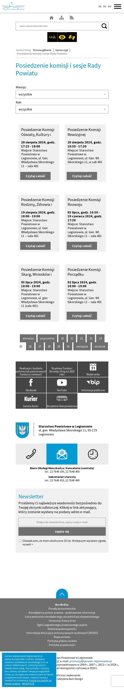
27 (41, 346)
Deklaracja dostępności (62, 629)
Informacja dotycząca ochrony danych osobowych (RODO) (62, 633)
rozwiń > (27, 544)
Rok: (19, 102)
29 (60, 346)
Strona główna (42, 50)
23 (92, 338)
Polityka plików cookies (62, 641)
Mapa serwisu (62, 637)
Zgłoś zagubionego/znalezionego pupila (62, 625)
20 (64, 338)
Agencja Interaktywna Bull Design (62, 679)
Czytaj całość (38, 175)
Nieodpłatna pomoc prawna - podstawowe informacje (62, 612)
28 (50, 346)
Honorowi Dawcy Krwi (62, 620)
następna (82, 347)
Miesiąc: (21, 87)
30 (69, 346)
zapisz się (62, 531)
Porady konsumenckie (62, 608)
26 (31, 346)
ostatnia (100, 347)
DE (104, 6)
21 (73, 338)
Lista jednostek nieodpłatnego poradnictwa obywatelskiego (62, 616)
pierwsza (28, 339)
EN (100, 6)
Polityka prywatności (62, 645)
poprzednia (47, 339)
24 (102, 338)
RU (109, 6)
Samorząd (61, 50)
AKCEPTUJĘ (28, 683)
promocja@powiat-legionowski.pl (90, 661)
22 (83, 338)
